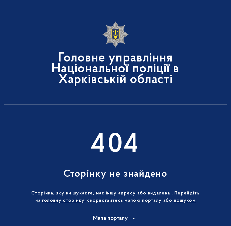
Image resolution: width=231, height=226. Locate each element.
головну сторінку (63, 200)
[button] (115, 218)
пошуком (185, 200)
